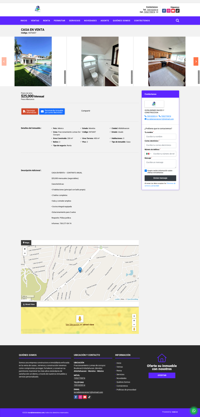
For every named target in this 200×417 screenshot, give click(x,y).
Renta (46, 20)
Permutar (59, 20)
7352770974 (149, 12)
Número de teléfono (152, 149)
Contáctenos (142, 20)
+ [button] (25, 249)
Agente (105, 20)
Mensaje (148, 158)
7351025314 (152, 10)
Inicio (24, 20)
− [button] (25, 253)
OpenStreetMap (132, 299)
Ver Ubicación (73, 324)
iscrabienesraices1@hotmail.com (160, 119)
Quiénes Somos (121, 20)
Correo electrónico (152, 141)
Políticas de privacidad (126, 390)
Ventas (35, 20)
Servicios (74, 20)
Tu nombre (149, 132)
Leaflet (117, 299)
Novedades (90, 20)
